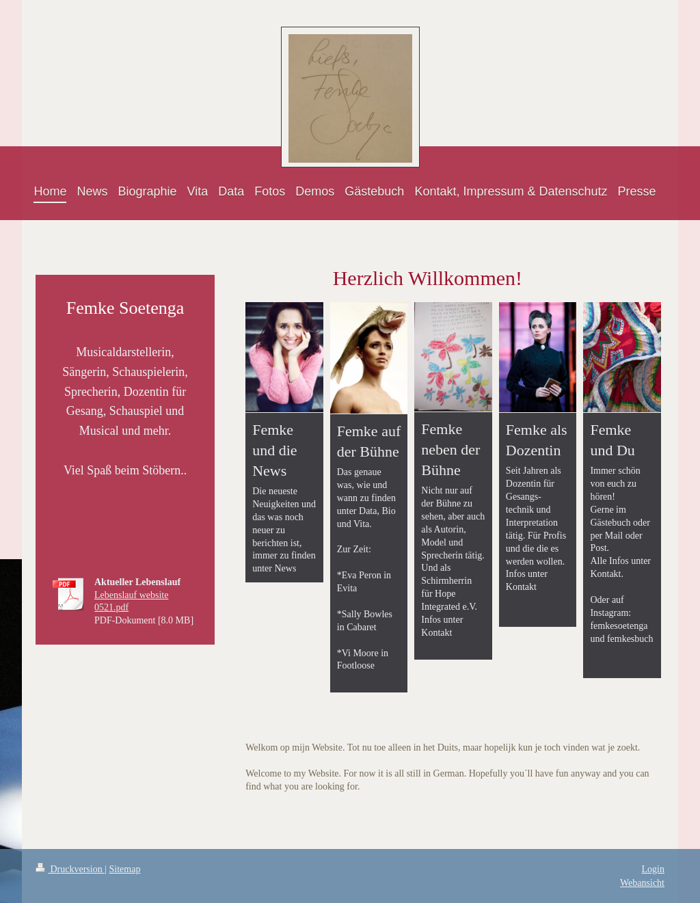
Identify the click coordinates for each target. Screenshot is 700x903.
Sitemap (125, 869)
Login (653, 869)
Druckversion (70, 869)
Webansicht (642, 883)
